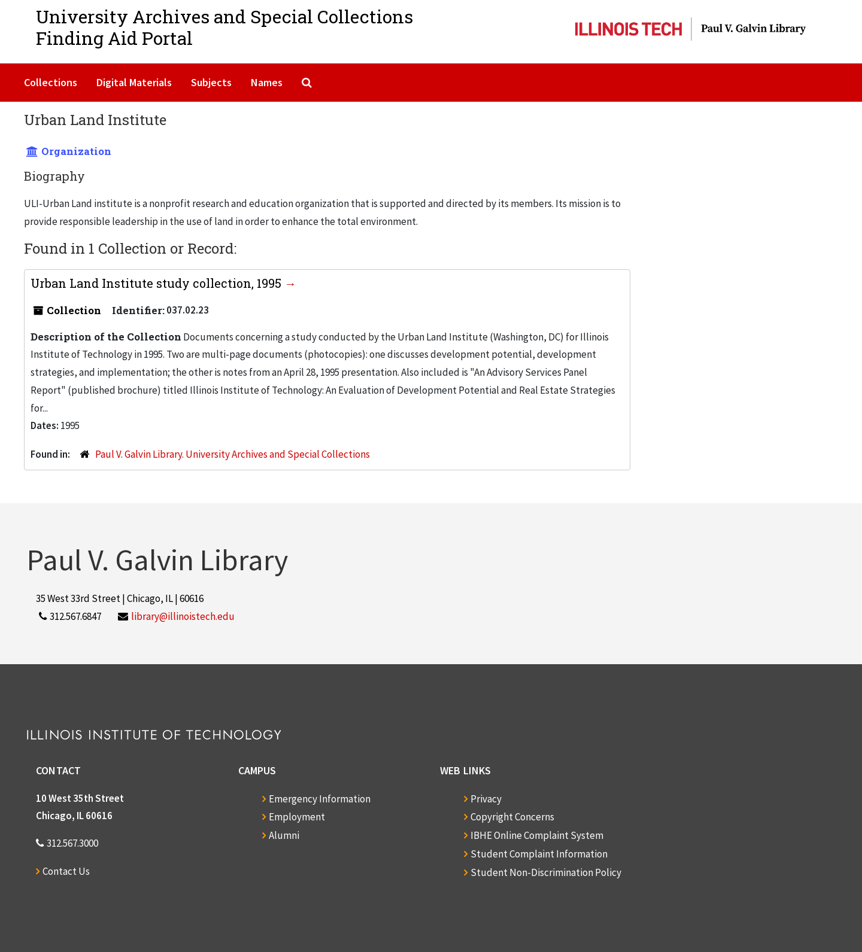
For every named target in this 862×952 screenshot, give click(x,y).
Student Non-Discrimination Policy (546, 872)
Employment (297, 816)
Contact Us (66, 871)
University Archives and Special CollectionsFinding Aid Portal (224, 27)
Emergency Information (320, 798)
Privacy (486, 798)
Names (267, 82)
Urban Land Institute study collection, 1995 (157, 283)
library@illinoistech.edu (183, 616)
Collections (50, 82)
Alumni (284, 835)
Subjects (211, 82)
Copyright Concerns (512, 816)
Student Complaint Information (539, 853)
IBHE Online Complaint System (537, 835)
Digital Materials (134, 82)
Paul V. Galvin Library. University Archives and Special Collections (232, 454)
